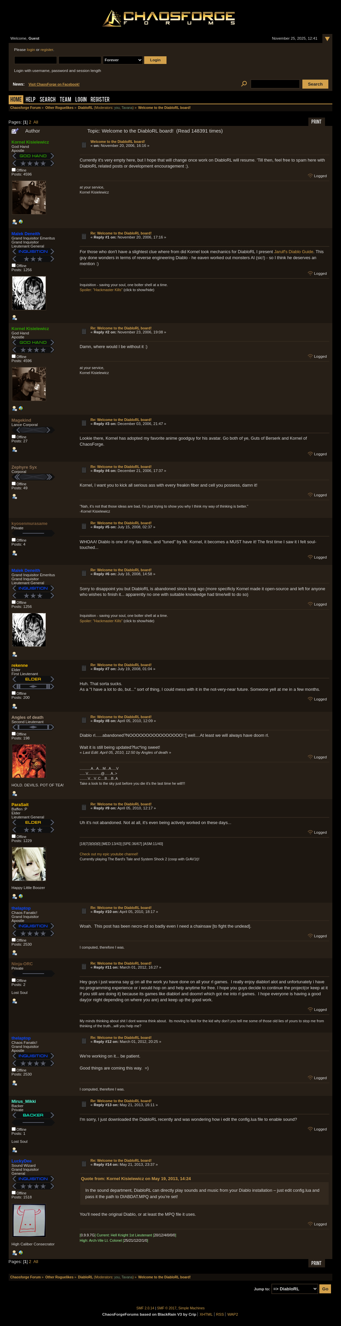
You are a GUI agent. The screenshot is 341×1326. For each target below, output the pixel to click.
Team (65, 100)
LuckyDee (22, 1160)
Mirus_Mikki (24, 1101)
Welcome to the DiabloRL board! (118, 142)
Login (81, 100)
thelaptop (21, 908)
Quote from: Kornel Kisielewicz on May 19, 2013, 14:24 (136, 1178)
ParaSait (20, 804)
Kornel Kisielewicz (30, 142)
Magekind (21, 420)
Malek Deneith (26, 233)
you (117, 108)
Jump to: (262, 1289)
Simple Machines (191, 1308)
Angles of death (28, 717)
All (35, 122)
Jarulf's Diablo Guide (293, 251)
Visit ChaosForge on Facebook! (54, 84)
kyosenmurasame (30, 523)
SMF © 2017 (166, 1308)
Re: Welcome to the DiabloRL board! (121, 233)
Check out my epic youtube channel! (109, 854)
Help (31, 100)
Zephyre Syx (24, 467)
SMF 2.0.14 (146, 1308)
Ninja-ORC (22, 963)
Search (48, 100)
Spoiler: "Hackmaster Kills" (101, 290)
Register (100, 100)
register (47, 50)
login (31, 50)
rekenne (20, 665)
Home (16, 100)
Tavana (127, 108)
